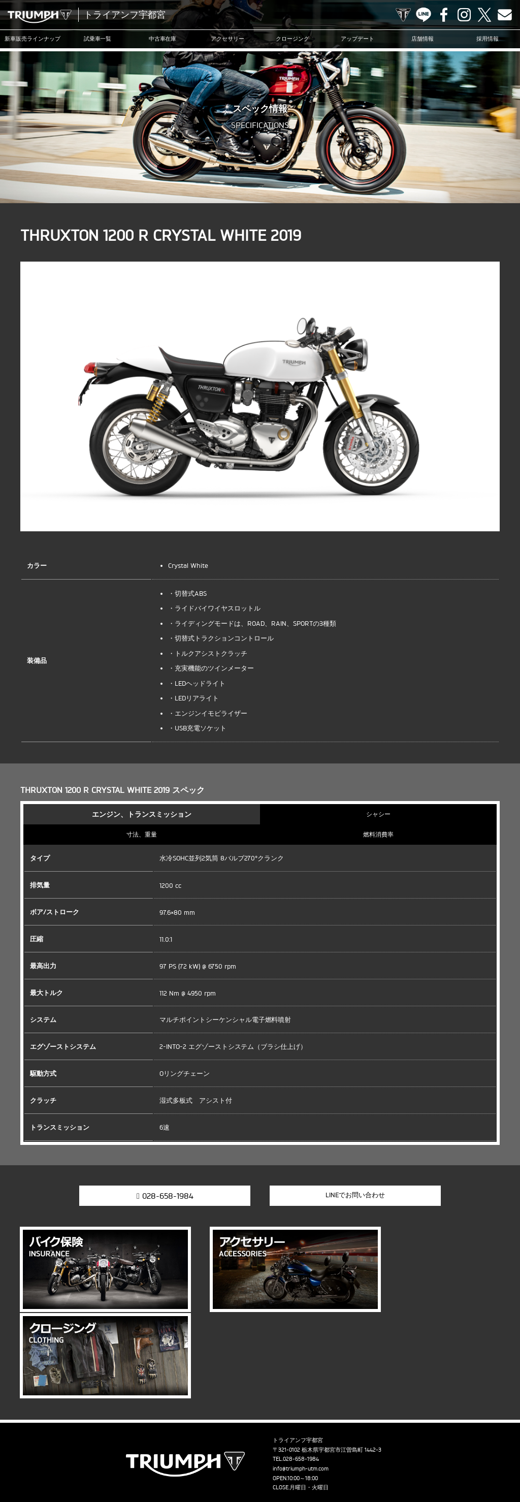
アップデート (357, 39)
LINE (423, 14)
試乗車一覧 (98, 39)
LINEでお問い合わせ (343, 1195)
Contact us (504, 14)
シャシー (378, 814)
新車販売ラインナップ (47, 1447)
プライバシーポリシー (257, 1463)
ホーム (358, 1463)
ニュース (303, 1447)
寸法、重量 (141, 834)
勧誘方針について (317, 1463)
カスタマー (366, 1447)
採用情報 (487, 39)
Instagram (464, 14)
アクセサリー (227, 39)
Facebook (443, 14)
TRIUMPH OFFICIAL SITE (403, 14)
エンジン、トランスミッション (141, 814)
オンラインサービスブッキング (429, 1447)
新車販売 (32, 39)
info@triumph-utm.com (301, 1368)
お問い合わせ (202, 1463)
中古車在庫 (163, 39)
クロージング (292, 39)
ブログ (333, 1447)
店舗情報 (422, 39)
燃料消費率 (378, 834)
